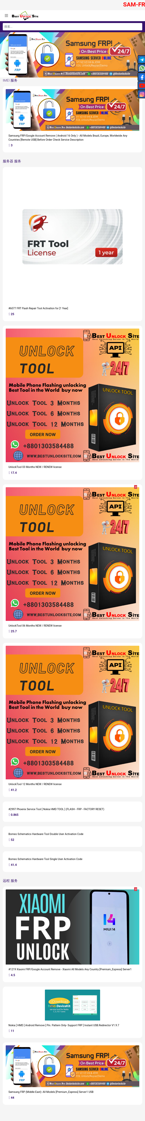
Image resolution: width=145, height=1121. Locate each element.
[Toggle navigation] (6, 16)
